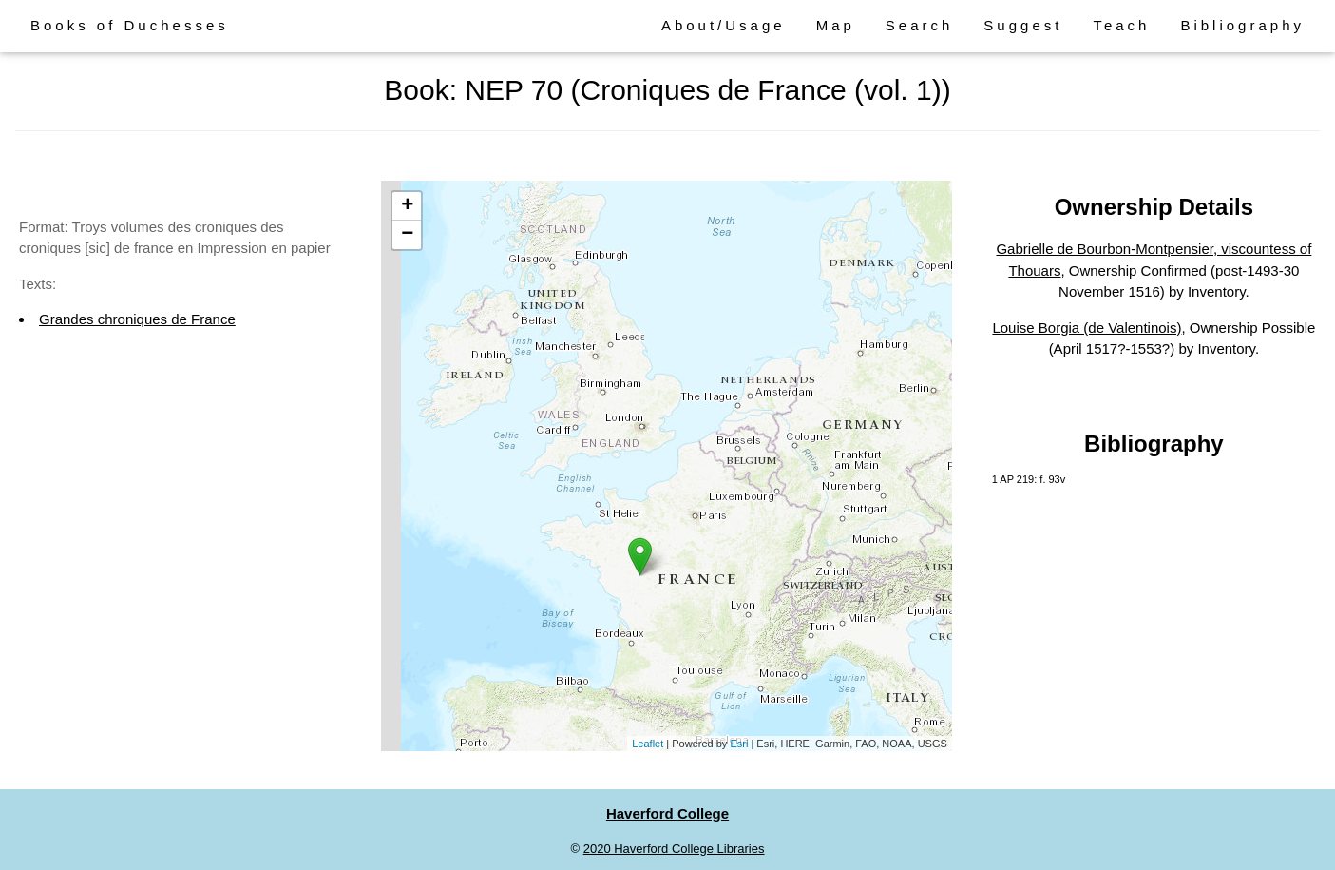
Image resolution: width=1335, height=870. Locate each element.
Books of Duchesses (129, 25)
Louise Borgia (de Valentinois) (1086, 327)
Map (835, 25)
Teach (1121, 25)
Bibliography (1242, 25)
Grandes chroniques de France (137, 319)
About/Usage (723, 25)
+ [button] (407, 206)
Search (920, 25)
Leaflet (647, 743)
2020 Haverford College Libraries (674, 848)
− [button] (407, 235)
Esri (739, 743)
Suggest (1022, 25)
